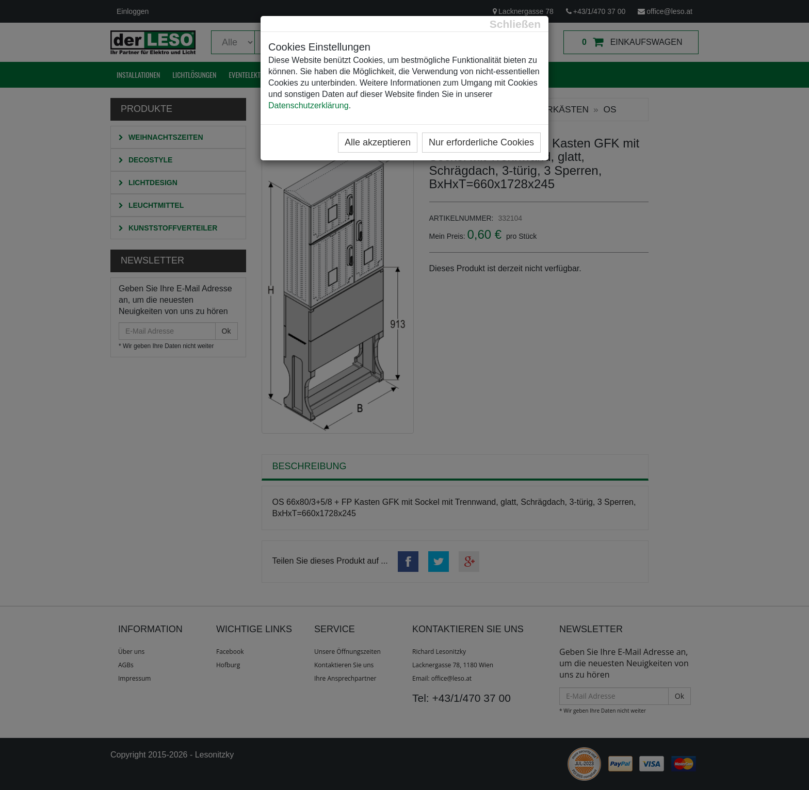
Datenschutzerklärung (308, 105)
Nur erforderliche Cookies (481, 142)
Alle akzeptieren (378, 142)
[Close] (515, 24)
